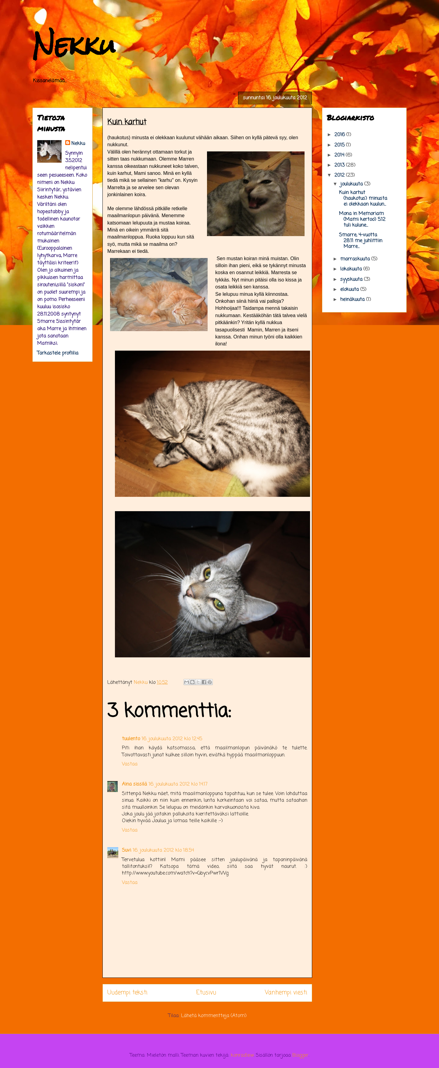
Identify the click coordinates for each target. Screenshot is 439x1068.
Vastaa (129, 764)
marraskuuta (355, 259)
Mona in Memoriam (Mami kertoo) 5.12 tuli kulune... (362, 219)
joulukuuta (352, 184)
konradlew (242, 1055)
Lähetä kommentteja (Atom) (214, 1016)
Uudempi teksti (127, 992)
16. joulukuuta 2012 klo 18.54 (163, 850)
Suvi (126, 850)
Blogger (300, 1055)
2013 (340, 165)
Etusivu (206, 992)
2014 (340, 155)
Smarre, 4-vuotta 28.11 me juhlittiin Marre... (360, 241)
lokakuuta (351, 269)
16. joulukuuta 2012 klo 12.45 (172, 739)
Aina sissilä (134, 784)
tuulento (131, 739)
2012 (340, 175)
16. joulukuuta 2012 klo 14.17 (178, 784)
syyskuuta (352, 279)
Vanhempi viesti (286, 992)
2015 (340, 145)
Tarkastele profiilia (57, 353)
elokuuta (350, 289)
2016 (340, 135)
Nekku (74, 45)
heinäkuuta (353, 299)
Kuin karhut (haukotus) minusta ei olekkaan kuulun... (363, 198)
